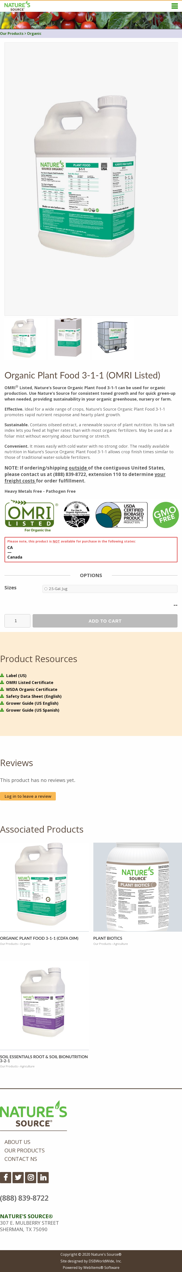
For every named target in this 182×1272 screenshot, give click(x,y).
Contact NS (20, 1158)
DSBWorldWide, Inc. (105, 1261)
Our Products (11, 33)
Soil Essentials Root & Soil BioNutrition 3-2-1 (44, 1058)
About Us (17, 1141)
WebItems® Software (101, 1267)
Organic (33, 33)
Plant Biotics (107, 938)
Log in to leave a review (27, 796)
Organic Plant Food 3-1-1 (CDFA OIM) (39, 938)
